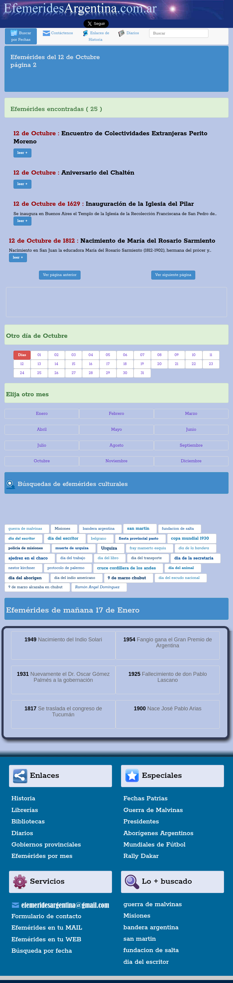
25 (39, 373)
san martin (139, 939)
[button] (22, 152)
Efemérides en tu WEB (46, 939)
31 (142, 373)
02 (56, 355)
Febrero (116, 413)
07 (142, 355)
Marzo (191, 413)
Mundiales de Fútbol (154, 845)
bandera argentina (150, 927)
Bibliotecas (28, 821)
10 (194, 355)
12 (22, 364)
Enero (42, 413)
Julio (41, 445)
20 (159, 364)
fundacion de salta (151, 950)
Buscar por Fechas (20, 36)
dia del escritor (146, 962)
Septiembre (191, 445)
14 (56, 364)
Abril (42, 429)
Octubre (42, 461)
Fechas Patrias (145, 798)
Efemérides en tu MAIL (46, 928)
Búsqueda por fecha (41, 951)
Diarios (128, 33)
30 (125, 373)
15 (73, 364)
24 (22, 373)
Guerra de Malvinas (153, 810)
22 (194, 364)
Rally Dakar (141, 856)
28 (91, 373)
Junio (191, 429)
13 (39, 364)
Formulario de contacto (46, 916)
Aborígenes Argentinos (158, 833)
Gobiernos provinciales (46, 845)
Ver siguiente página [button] (173, 275)
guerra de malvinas (152, 904)
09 (177, 355)
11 (211, 355)
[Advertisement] (116, 81)
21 (176, 364)
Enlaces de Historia (95, 36)
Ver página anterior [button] (59, 275)
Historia (23, 798)
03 (73, 355)
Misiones (136, 916)
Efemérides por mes (41, 856)
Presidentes (141, 821)
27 (73, 373)
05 (108, 355)
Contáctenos (58, 33)
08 (159, 355)
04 (91, 355)
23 (211, 364)
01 (39, 355)
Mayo (116, 429)
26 (56, 373)
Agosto (117, 445)
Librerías (24, 810)
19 (142, 364)
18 (125, 364)
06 (125, 355)
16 (91, 364)
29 (108, 373)
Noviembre (116, 461)
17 (108, 364)
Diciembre (191, 461)
